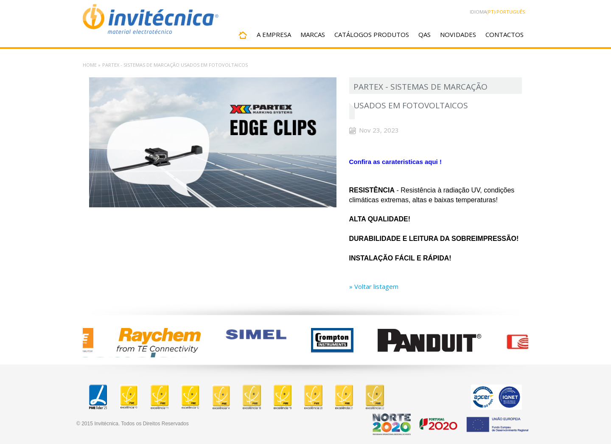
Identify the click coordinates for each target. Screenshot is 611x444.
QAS (424, 34)
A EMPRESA (274, 34)
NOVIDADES (458, 34)
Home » (92, 65)
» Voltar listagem (373, 286)
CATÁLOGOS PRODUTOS (371, 34)
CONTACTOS (504, 34)
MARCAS (312, 34)
